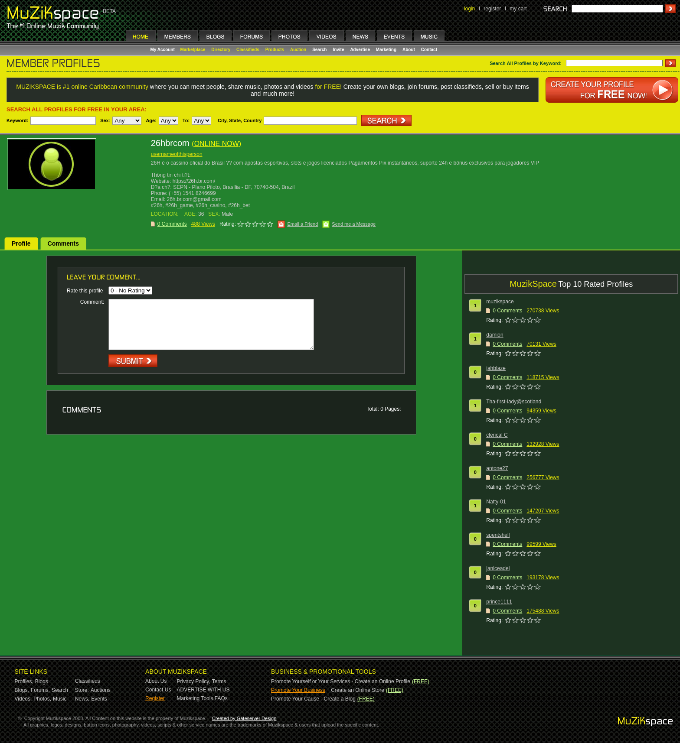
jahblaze (496, 368)
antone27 (497, 468)
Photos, (42, 699)
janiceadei (498, 568)
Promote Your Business (298, 690)
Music (59, 699)
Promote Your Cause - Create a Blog (313, 699)
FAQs (221, 698)
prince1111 (499, 602)
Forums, (40, 690)
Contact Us (158, 690)
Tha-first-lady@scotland (513, 402)
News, (82, 699)
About (408, 49)
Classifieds (247, 49)
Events (99, 699)
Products (274, 49)
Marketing (386, 49)
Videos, (23, 699)
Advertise (360, 49)
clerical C (496, 435)
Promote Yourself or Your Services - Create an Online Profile (340, 681)
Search (319, 49)
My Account (163, 49)
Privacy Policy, (193, 681)
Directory (220, 49)
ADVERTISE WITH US (203, 690)
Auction (298, 49)
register (492, 9)
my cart (518, 9)
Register (155, 698)
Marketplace (193, 49)
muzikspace (499, 301)
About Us (156, 681)
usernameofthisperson (177, 154)
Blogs (41, 681)
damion (494, 335)
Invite (338, 49)
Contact (429, 49)
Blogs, (22, 690)
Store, (82, 690)
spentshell (498, 535)
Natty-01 (496, 502)
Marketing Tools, (196, 698)
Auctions (101, 690)
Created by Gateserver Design (244, 718)
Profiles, (24, 681)
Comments (63, 243)
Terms (219, 681)
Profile (21, 243)
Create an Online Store (357, 690)
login (469, 9)
